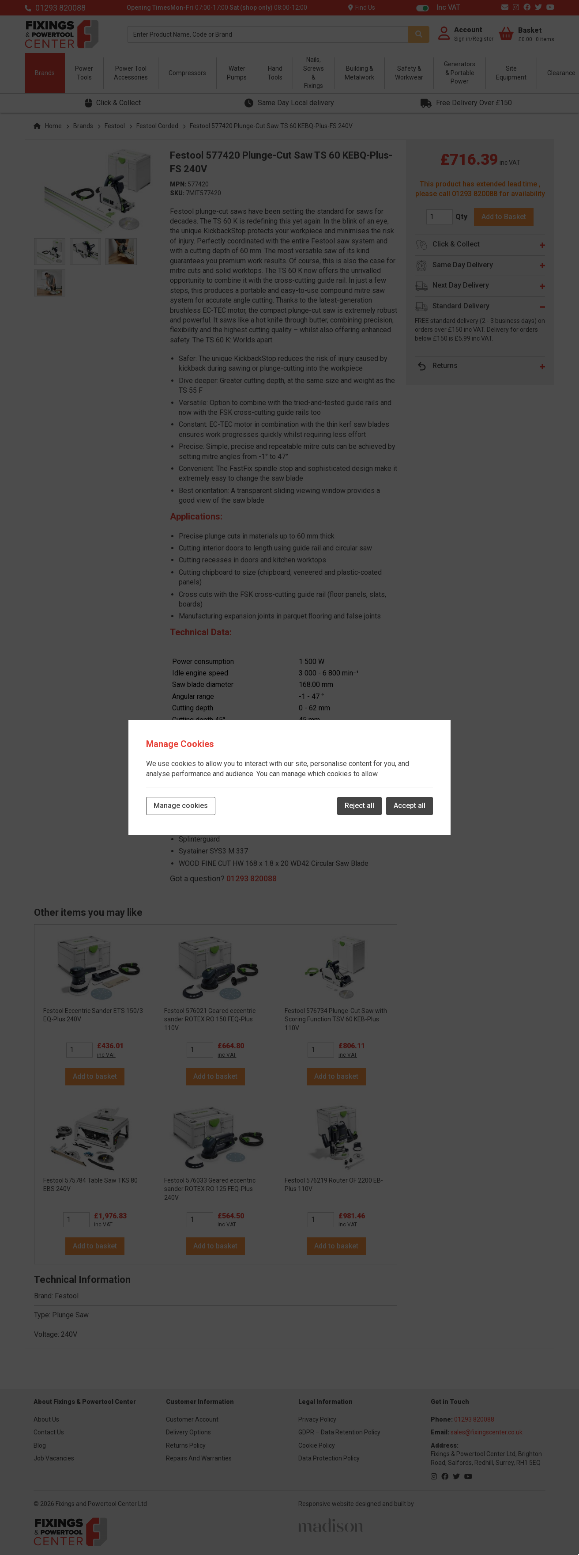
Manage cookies (181, 805)
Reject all (359, 805)
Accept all (409, 805)
